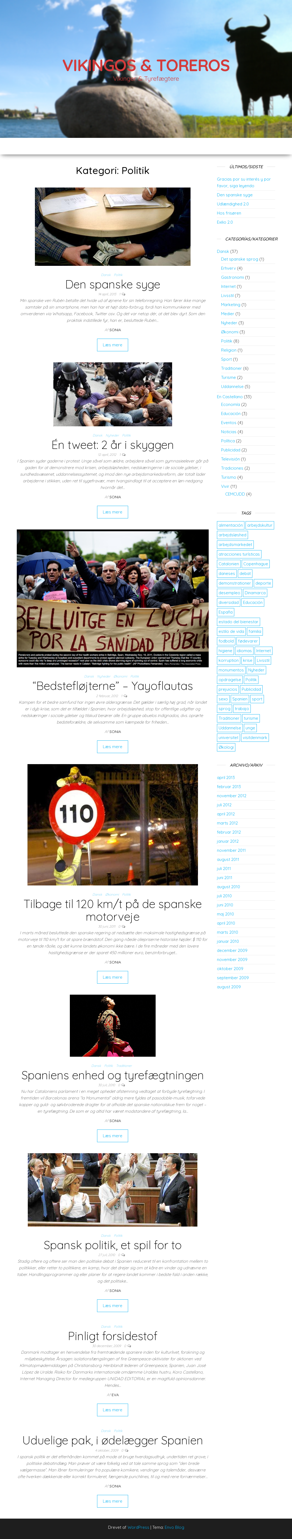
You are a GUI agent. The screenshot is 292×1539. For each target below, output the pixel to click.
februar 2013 (229, 786)
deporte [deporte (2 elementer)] (263, 583)
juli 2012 (224, 804)
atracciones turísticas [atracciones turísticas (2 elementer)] (239, 554)
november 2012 (231, 795)
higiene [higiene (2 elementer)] (225, 650)
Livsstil (227, 295)
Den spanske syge (112, 284)
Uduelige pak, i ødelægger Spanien (112, 1440)
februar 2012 (229, 832)
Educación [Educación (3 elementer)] (253, 602)
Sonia (115, 329)
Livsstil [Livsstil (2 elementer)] (263, 660)
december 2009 (232, 950)
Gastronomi (232, 277)
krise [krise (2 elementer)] (247, 660)
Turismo (228, 477)
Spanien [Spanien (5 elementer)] (239, 699)
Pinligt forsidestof (113, 1336)
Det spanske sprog (239, 259)
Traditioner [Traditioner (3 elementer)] (229, 718)
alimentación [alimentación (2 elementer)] (231, 525)
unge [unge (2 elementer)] (250, 727)
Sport (226, 359)
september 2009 (233, 977)
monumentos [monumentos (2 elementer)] (231, 670)
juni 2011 (224, 877)
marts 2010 (227, 932)
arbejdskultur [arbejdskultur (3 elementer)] (259, 525)
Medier (227, 313)
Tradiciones (232, 468)
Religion (228, 350)
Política (228, 440)
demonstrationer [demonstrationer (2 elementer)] (235, 583)
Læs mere (112, 344)
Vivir (225, 486)
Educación (231, 413)
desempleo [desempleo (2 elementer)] (229, 592)
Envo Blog (174, 1527)
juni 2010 (225, 905)
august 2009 (229, 986)
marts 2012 (227, 823)
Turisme (228, 377)
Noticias (228, 431)
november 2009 (232, 959)
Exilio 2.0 (225, 222)
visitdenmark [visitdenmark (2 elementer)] (255, 737)
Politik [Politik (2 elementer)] (251, 679)
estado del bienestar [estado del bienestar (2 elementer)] (238, 621)
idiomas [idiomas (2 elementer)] (244, 650)
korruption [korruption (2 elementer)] (229, 660)
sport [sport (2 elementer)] (257, 699)
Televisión (230, 459)
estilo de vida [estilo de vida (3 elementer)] (231, 631)
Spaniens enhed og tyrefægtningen (112, 1075)
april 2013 (226, 777)
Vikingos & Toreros (146, 65)
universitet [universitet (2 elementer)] (228, 737)
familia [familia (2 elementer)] (255, 631)
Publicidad (230, 450)
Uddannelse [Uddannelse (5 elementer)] (230, 727)
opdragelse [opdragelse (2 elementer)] (230, 679)
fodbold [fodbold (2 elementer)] (226, 641)
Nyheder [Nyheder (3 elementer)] (256, 670)
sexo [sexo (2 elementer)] (223, 699)
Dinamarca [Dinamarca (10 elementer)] (255, 592)
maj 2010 (225, 914)
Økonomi (120, 676)
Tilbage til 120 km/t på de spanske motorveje (112, 910)
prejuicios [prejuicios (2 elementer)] (228, 689)
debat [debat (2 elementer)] (245, 573)
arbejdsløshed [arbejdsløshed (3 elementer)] (232, 534)
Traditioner (124, 1066)
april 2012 (226, 814)
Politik (118, 275)
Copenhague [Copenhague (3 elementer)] (255, 563)
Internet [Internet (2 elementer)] (263, 650)
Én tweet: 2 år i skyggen (112, 444)
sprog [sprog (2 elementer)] (224, 708)
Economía (230, 404)
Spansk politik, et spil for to (113, 1245)
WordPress (138, 1527)
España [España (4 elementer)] (226, 612)
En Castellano (230, 396)
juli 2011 (224, 868)
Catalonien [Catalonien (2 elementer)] (229, 563)
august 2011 (228, 859)
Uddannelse (232, 386)
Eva (115, 1394)
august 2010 (228, 886)
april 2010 (226, 923)
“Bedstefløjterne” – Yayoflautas (112, 685)
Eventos (228, 422)
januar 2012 (228, 841)
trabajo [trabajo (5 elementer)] (242, 708)
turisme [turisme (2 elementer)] (251, 718)
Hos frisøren (229, 213)
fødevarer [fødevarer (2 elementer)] (248, 641)
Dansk (106, 275)
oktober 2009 (230, 968)
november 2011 (231, 850)
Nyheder (112, 435)
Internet (228, 286)
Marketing (230, 304)
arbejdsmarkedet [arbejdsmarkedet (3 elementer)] (235, 544)
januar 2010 (228, 941)
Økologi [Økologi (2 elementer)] (226, 747)
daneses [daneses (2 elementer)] (227, 573)
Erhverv (228, 268)
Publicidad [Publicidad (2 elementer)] (251, 689)
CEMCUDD (235, 494)
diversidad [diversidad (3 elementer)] (229, 602)
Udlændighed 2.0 (233, 204)
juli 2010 (224, 895)
